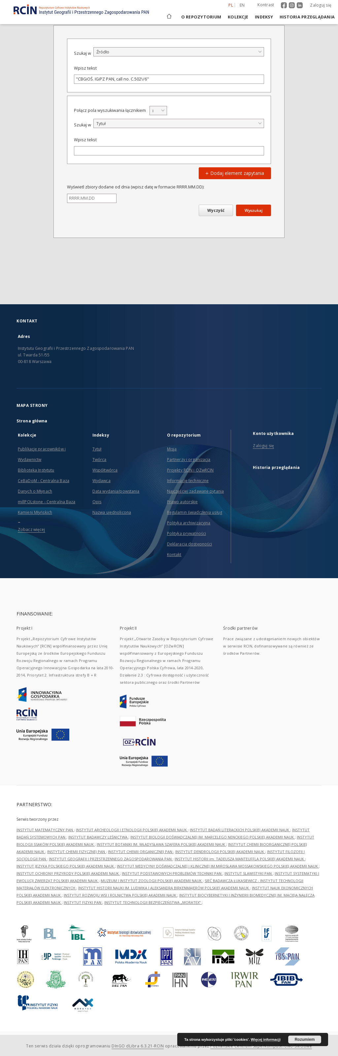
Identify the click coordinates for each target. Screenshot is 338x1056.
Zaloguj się (320, 5)
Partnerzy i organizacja (189, 459)
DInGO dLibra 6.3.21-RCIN (138, 1046)
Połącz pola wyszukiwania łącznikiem (110, 110)
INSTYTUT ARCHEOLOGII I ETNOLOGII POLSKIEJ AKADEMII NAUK (132, 829)
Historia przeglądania (307, 17)
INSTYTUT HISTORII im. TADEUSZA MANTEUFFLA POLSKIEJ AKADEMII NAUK (240, 858)
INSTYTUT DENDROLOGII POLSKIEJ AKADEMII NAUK (220, 851)
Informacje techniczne (188, 480)
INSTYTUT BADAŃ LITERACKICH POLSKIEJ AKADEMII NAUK (240, 829)
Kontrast (265, 5)
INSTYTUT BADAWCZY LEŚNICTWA (98, 837)
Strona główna (32, 421)
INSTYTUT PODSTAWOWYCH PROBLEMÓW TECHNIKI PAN (172, 873)
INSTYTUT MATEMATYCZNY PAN (45, 829)
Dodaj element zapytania (234, 173)
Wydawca (101, 480)
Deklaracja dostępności (189, 544)
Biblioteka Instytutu (36, 470)
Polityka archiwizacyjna (189, 523)
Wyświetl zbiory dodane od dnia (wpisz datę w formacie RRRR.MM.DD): (135, 187)
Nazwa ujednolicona (111, 512)
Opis (96, 502)
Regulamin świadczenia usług (194, 512)
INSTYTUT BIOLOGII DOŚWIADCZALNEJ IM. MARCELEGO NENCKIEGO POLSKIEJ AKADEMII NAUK (212, 837)
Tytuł (97, 449)
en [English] (242, 5)
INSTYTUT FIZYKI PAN (83, 902)
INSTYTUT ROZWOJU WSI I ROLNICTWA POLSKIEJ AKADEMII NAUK (120, 895)
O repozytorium (201, 17)
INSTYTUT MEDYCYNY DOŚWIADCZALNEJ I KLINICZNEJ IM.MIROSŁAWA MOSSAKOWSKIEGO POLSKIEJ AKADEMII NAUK (218, 866)
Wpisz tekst (85, 68)
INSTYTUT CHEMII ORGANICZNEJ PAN (140, 851)
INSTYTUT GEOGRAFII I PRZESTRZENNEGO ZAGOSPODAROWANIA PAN (111, 858)
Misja (172, 449)
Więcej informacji (266, 1039)
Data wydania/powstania (116, 491)
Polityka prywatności (186, 533)
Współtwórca (105, 470)
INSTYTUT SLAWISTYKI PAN (248, 873)
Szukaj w (82, 53)
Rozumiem (305, 1039)
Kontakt (174, 554)
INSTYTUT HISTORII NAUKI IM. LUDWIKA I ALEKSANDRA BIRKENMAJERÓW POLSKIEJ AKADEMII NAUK (164, 887)
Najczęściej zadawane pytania (195, 491)
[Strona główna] (168, 17)
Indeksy (264, 17)
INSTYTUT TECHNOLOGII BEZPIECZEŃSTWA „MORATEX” (153, 902)
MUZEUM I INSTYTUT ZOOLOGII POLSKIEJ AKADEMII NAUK (152, 880)
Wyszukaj (253, 210)
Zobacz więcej (31, 529)
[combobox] (178, 51)
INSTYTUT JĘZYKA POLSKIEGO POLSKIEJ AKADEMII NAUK (66, 866)
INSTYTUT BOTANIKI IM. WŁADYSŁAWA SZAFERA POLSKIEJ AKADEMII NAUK (161, 844)
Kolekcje (238, 17)
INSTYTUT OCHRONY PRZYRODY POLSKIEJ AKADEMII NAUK (68, 873)
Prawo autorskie (182, 502)
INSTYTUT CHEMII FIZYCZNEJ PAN (76, 851)
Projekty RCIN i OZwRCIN (190, 470)
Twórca (99, 459)
